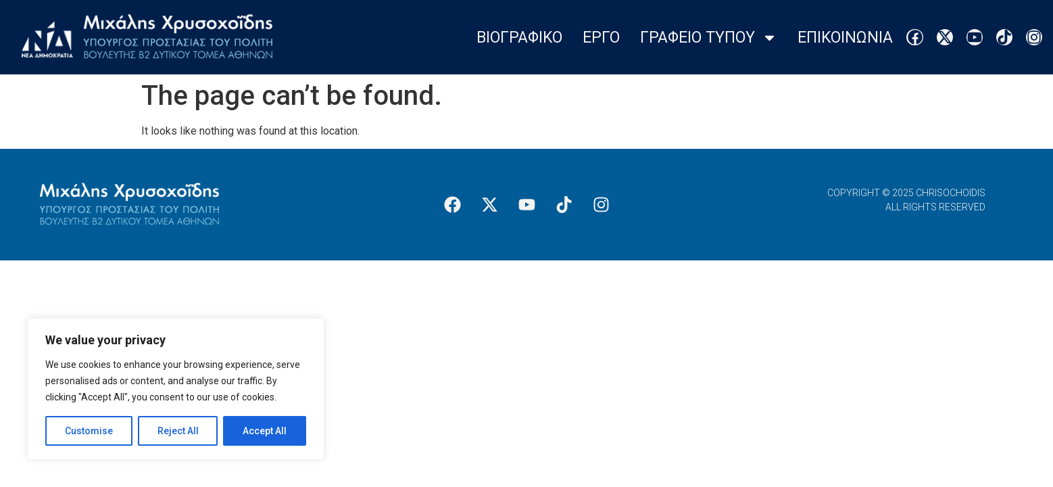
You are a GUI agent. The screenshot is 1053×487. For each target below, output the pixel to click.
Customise (89, 430)
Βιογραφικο (519, 37)
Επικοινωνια (845, 37)
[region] (175, 389)
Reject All (178, 430)
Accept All (265, 430)
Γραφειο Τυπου (708, 37)
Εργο (601, 37)
